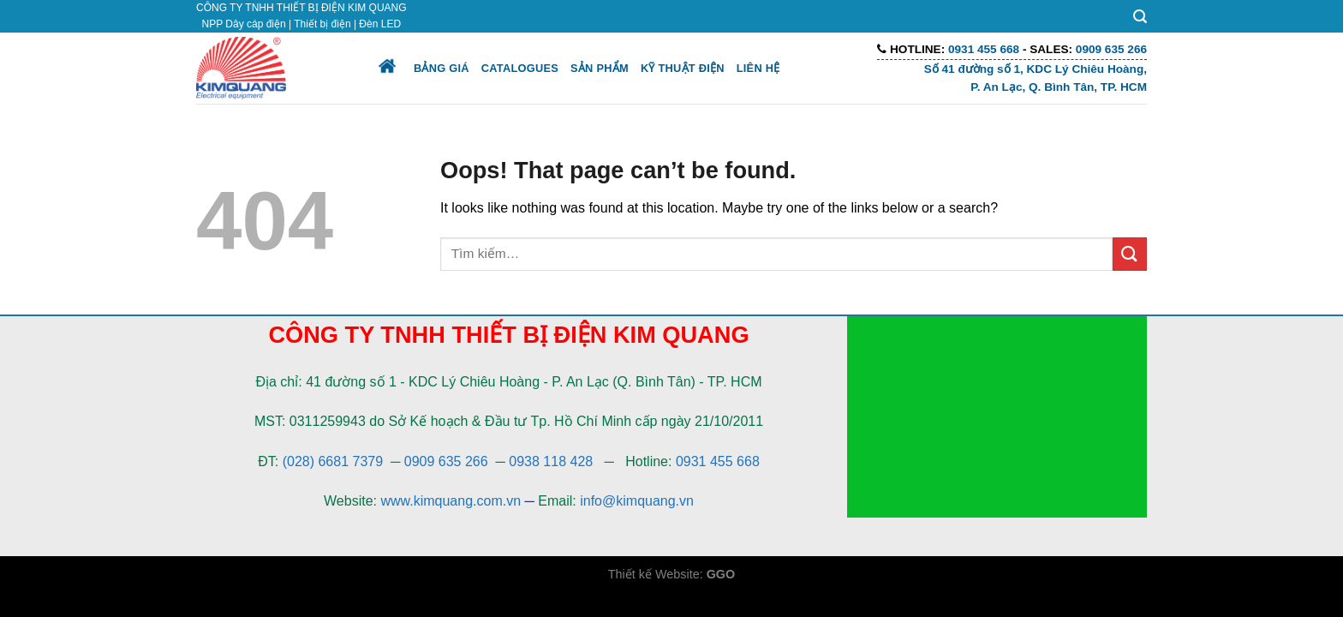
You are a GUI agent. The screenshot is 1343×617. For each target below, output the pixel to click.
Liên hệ (758, 68)
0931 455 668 (718, 461)
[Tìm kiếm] (1140, 16)
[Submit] (1130, 254)
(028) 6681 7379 (335, 461)
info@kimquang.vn (637, 501)
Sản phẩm (599, 68)
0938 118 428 (551, 461)
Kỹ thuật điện (683, 68)
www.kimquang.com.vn (450, 501)
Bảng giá (441, 68)
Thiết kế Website (654, 574)
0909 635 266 (446, 461)
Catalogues (519, 68)
